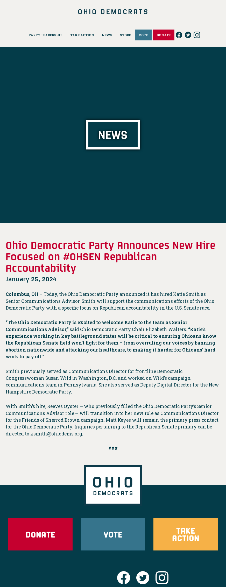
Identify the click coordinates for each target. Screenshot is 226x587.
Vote (113, 534)
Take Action (186, 534)
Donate (40, 534)
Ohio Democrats (113, 11)
